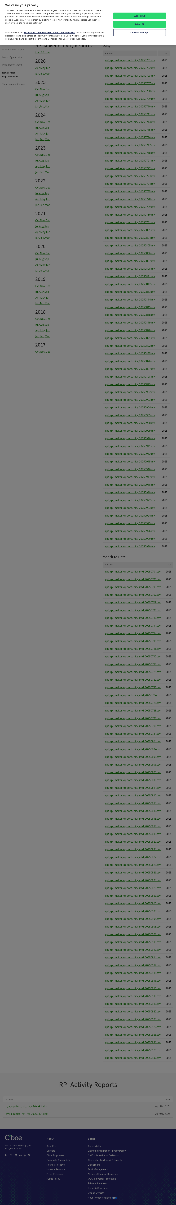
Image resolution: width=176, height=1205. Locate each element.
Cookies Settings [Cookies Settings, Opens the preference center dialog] (139, 32)
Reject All (140, 24)
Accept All (139, 15)
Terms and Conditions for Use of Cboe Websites (49, 32)
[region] (88, 22)
